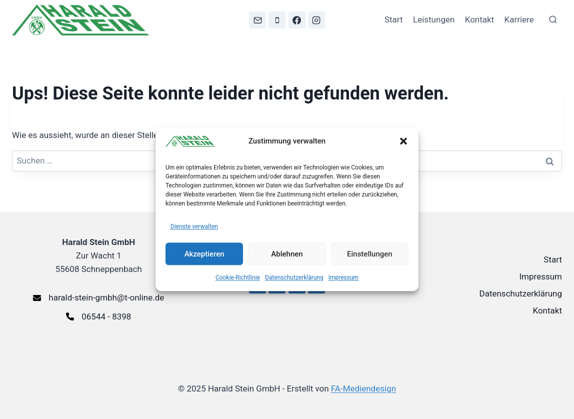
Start (393, 19)
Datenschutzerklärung (294, 278)
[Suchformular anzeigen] (553, 20)
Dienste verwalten (194, 226)
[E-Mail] (257, 20)
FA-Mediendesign (363, 389)
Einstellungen (369, 254)
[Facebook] (297, 20)
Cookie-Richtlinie (238, 278)
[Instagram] (316, 20)
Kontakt (479, 19)
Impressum (343, 278)
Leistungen (433, 19)
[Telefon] (277, 20)
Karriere (519, 19)
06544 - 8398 (106, 317)
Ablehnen (286, 254)
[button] (403, 141)
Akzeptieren (204, 254)
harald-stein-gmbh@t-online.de (106, 297)
